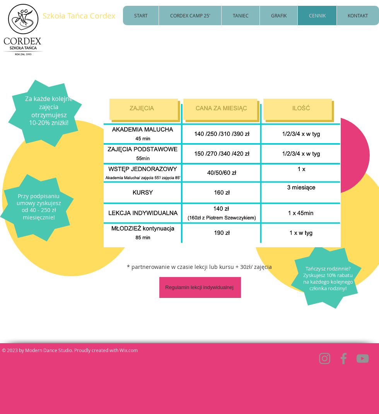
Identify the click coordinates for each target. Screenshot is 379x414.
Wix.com (129, 350)
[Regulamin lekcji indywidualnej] (200, 287)
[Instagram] (324, 358)
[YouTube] (362, 358)
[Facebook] (343, 358)
